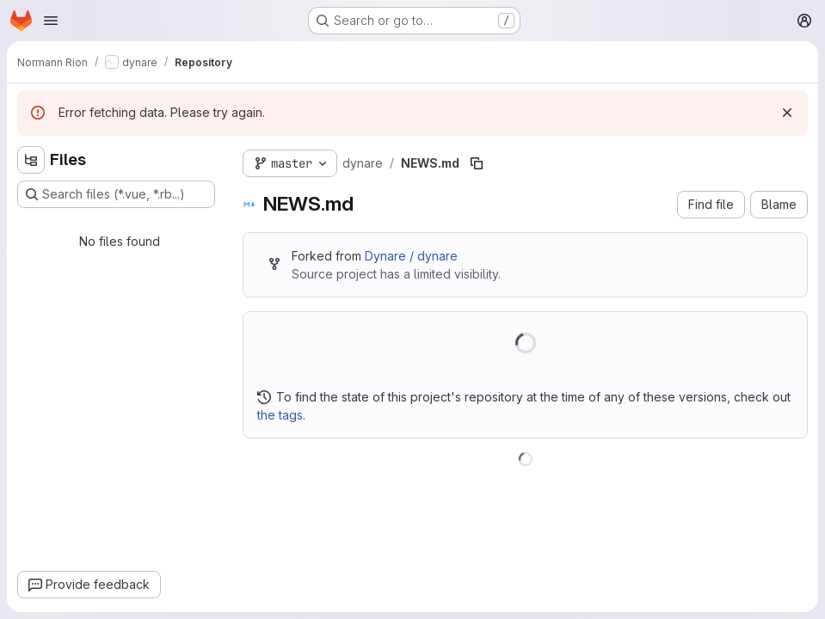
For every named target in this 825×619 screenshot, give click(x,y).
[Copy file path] (476, 163)
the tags (280, 415)
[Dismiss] (787, 112)
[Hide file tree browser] (31, 160)
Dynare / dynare (411, 255)
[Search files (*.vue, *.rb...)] (116, 194)
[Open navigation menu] (51, 20)
